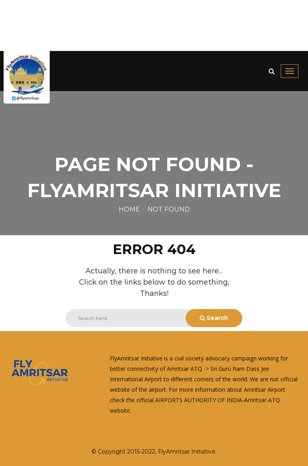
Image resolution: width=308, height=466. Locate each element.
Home (129, 209)
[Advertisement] (154, 25)
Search (214, 318)
